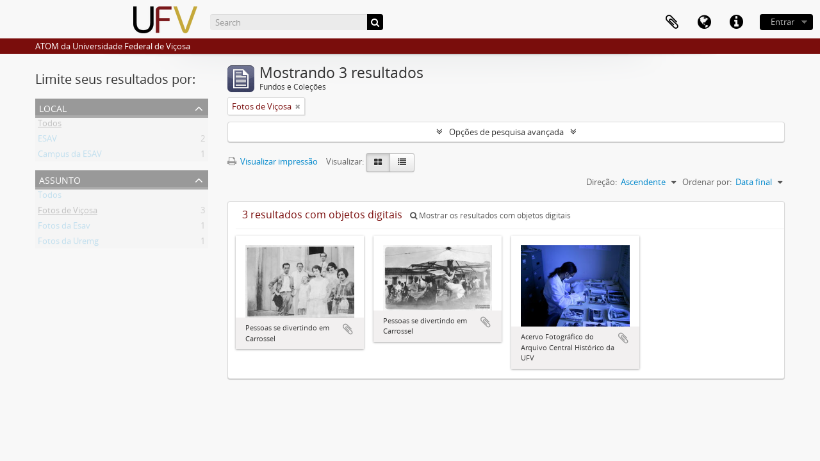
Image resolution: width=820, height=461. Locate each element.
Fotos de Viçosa (67, 212)
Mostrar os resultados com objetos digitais (490, 215)
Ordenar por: (707, 182)
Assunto (60, 179)
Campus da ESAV (70, 156)
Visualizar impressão (272, 161)
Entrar (782, 22)
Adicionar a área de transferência (347, 329)
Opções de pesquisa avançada (506, 132)
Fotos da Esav (64, 228)
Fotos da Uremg (68, 243)
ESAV (47, 141)
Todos (50, 125)
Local (53, 107)
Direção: (601, 182)
